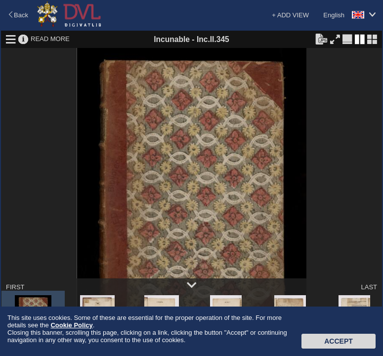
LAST (369, 287)
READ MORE (50, 39)
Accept (338, 341)
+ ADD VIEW (290, 15)
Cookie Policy (71, 325)
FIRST (15, 287)
